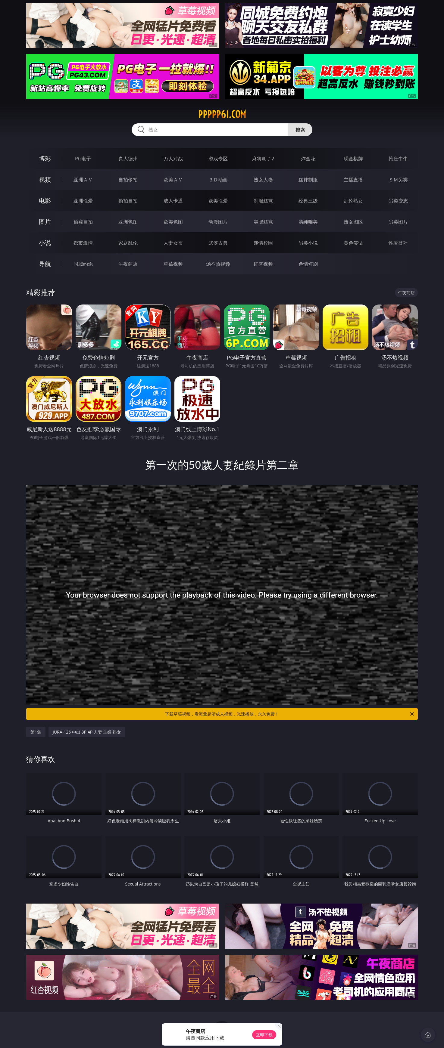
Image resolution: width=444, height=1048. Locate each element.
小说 (45, 243)
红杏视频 (263, 264)
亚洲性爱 (83, 200)
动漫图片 (218, 221)
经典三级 (308, 200)
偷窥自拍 (83, 221)
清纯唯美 (308, 221)
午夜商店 (128, 264)
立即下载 (264, 1034)
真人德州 (128, 158)
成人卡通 (173, 200)
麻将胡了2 (263, 158)
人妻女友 (173, 243)
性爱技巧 (398, 243)
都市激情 (83, 243)
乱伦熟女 (353, 200)
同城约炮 (83, 264)
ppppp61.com (222, 114)
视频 (45, 179)
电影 (45, 200)
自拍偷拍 (128, 179)
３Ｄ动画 (218, 179)
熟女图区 (353, 221)
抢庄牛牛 (398, 158)
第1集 (35, 732)
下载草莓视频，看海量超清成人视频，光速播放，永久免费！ (290, 714)
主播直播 (353, 179)
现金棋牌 (353, 158)
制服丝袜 (263, 200)
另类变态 (398, 200)
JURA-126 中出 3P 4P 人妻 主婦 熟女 (87, 732)
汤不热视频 (218, 264)
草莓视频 (173, 264)
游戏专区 (218, 158)
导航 (45, 264)
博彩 (45, 158)
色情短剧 (308, 264)
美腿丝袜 (263, 221)
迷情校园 (263, 243)
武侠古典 (218, 243)
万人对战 (173, 158)
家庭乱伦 (128, 243)
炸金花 (308, 158)
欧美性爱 (218, 200)
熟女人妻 (263, 179)
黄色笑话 (353, 243)
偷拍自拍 (128, 200)
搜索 (300, 129)
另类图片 (398, 221)
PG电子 (83, 158)
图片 (45, 222)
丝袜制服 (308, 179)
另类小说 (308, 243)
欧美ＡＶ (173, 179)
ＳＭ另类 (398, 179)
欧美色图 (173, 221)
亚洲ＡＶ (83, 179)
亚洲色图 (128, 221)
